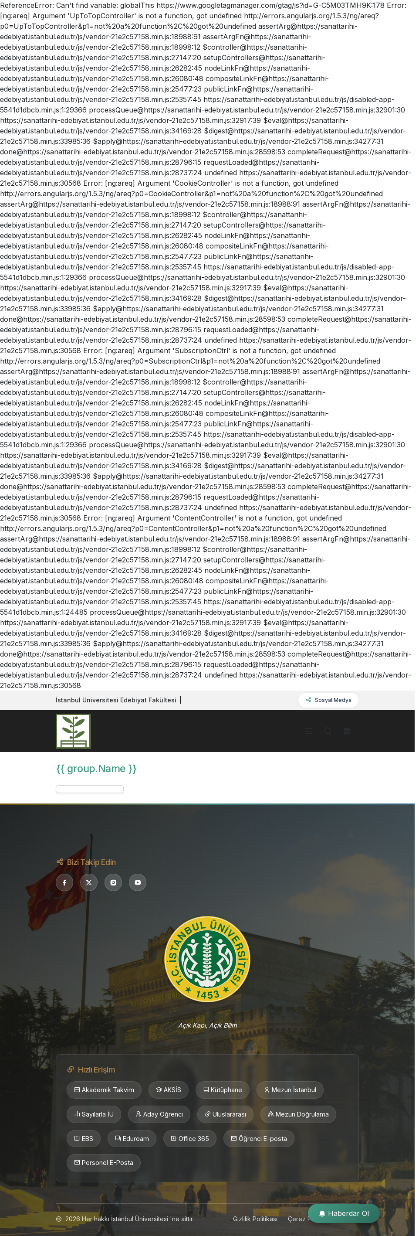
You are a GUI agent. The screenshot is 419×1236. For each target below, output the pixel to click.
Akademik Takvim (104, 1090)
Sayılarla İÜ (94, 1114)
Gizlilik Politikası (255, 1218)
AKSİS (168, 1090)
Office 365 (190, 1139)
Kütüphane (222, 1090)
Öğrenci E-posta (259, 1139)
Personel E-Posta (103, 1163)
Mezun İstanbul (290, 1090)
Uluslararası (225, 1114)
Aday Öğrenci (159, 1114)
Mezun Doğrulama (298, 1114)
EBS (83, 1139)
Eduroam (132, 1139)
